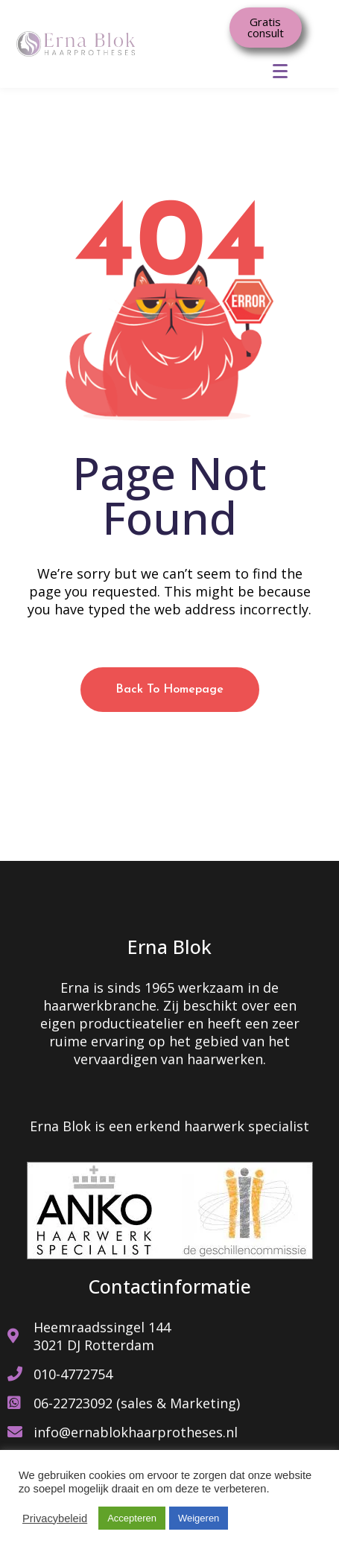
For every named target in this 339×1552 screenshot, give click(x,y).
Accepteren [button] (131, 1518)
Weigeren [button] (198, 1518)
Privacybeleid (54, 1518)
